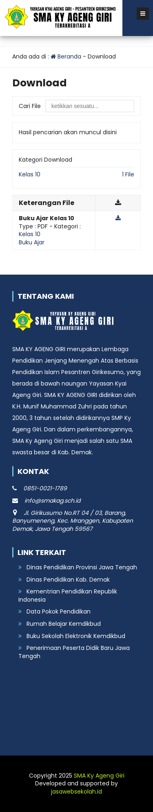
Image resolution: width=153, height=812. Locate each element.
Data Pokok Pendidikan (59, 611)
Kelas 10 (29, 174)
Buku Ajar (31, 242)
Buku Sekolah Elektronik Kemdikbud (76, 636)
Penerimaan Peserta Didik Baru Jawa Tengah (74, 652)
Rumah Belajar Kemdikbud (64, 624)
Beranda (66, 56)
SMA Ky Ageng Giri (99, 775)
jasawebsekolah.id (76, 791)
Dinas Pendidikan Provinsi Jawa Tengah (82, 567)
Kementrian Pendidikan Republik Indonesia (67, 595)
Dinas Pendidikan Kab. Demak (68, 579)
